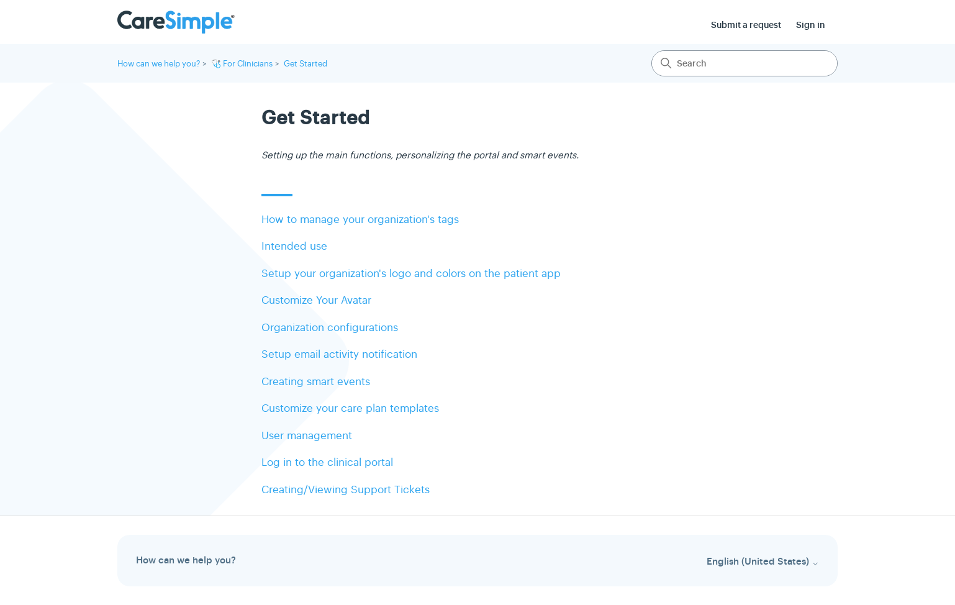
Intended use (294, 246)
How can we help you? (158, 63)
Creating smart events (315, 381)
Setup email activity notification (339, 354)
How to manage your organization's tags (360, 219)
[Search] (744, 63)
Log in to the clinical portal (327, 462)
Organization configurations (329, 327)
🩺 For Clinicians (242, 63)
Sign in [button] (810, 24)
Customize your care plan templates (350, 408)
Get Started (305, 63)
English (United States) (763, 562)
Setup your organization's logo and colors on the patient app (411, 273)
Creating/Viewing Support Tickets (345, 489)
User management (306, 435)
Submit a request (746, 24)
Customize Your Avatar (316, 300)
